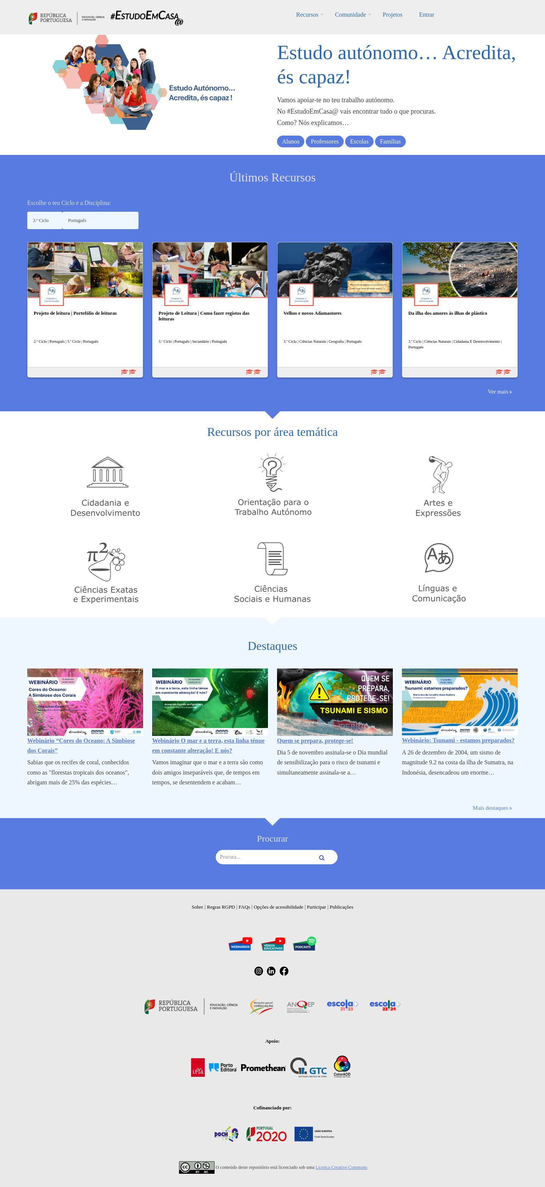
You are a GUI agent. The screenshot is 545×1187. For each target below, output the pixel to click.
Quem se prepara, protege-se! (315, 740)
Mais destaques (490, 807)
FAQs (244, 907)
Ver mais (498, 391)
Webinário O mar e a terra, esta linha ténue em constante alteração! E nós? (208, 745)
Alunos (290, 141)
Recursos (307, 14)
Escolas (359, 141)
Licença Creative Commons (341, 1167)
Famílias (390, 141)
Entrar (426, 14)
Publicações (341, 907)
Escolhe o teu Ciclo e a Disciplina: (69, 203)
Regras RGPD (221, 907)
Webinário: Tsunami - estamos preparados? (458, 740)
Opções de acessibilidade (278, 907)
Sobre (197, 907)
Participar (316, 907)
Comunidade (350, 14)
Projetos (392, 14)
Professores (325, 141)
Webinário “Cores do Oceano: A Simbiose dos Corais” (81, 745)
